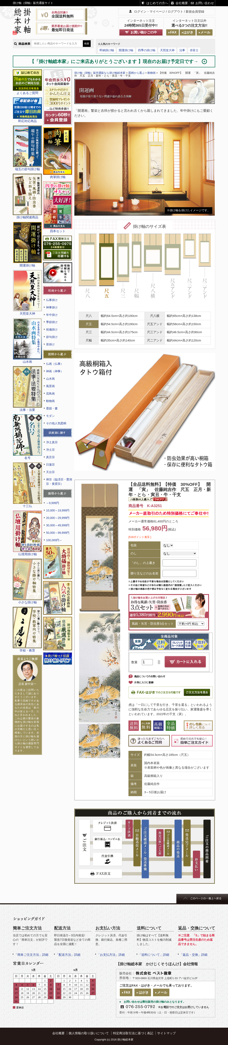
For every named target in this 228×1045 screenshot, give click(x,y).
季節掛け (52, 322)
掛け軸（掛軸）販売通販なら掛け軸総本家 (99, 72)
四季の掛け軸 (146, 50)
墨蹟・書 (52, 408)
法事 (182, 50)
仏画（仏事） (54, 363)
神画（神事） (54, 371)
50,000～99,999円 (57, 532)
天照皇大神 (167, 50)
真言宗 (50, 457)
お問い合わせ (204, 3)
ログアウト (175, 11)
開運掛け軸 (126, 50)
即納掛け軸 (107, 50)
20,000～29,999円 (57, 518)
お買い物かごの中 (144, 32)
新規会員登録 (195, 11)
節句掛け (52, 337)
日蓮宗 (50, 464)
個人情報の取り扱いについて (89, 1033)
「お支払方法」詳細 (111, 954)
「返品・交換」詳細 (193, 954)
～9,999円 (52, 503)
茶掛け (50, 344)
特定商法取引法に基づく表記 (133, 1033)
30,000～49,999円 (57, 525)
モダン (50, 415)
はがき (188, 32)
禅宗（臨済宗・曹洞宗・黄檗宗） (59, 481)
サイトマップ (166, 1033)
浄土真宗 (52, 442)
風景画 (50, 386)
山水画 (50, 378)
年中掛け (52, 314)
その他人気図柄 (56, 423)
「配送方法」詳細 (68, 954)
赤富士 (194, 50)
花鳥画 (50, 393)
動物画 (50, 401)
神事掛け (52, 307)
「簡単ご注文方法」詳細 (31, 954)
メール (205, 32)
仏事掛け (52, 300)
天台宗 (50, 472)
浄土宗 (50, 449)
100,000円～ (54, 540)
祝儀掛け (52, 329)
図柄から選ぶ (136, 72)
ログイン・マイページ (149, 11)
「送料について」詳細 (153, 954)
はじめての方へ (157, 3)
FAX (173, 32)
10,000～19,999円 (57, 510)
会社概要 (182, 3)
